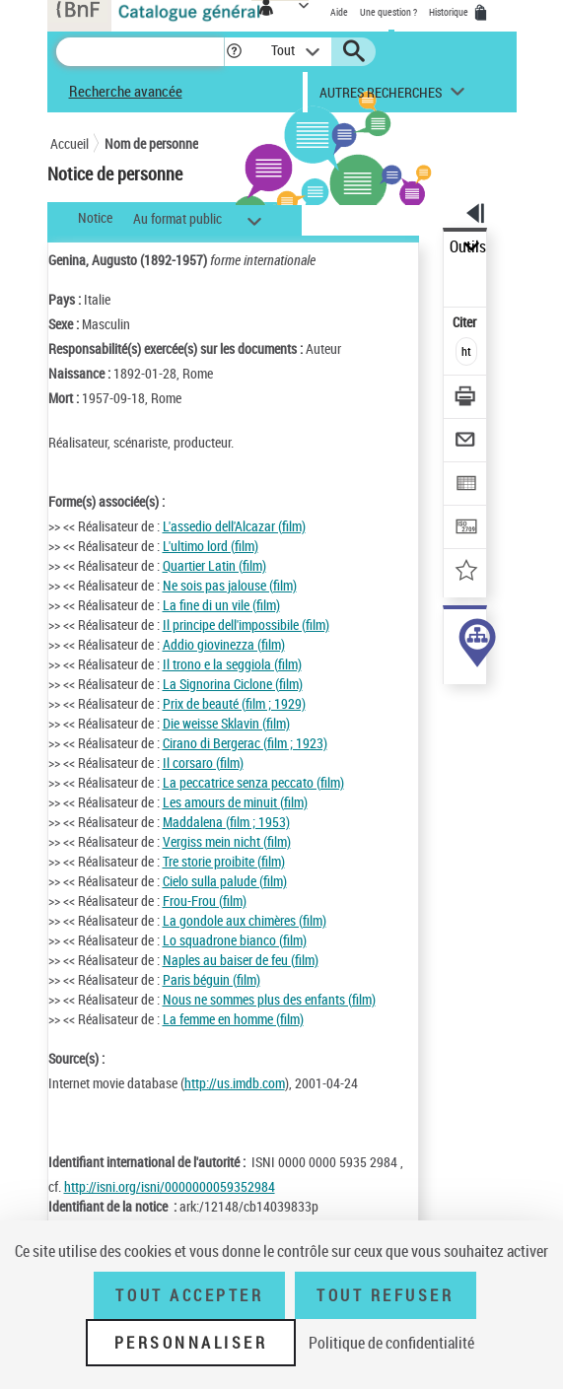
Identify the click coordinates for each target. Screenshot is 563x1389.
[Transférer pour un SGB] (466, 529)
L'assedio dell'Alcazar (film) (234, 526)
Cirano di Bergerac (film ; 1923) (245, 742)
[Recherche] (140, 51)
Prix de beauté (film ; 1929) (234, 703)
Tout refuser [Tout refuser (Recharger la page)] (385, 1295)
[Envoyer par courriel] (466, 442)
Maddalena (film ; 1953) (226, 821)
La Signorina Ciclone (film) (233, 683)
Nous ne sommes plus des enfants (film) (269, 999)
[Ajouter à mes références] (466, 572)
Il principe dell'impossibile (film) (246, 624)
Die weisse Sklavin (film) (226, 723)
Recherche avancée (125, 91)
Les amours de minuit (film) (235, 802)
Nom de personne (151, 143)
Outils (468, 247)
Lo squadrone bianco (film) (235, 940)
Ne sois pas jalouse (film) (230, 585)
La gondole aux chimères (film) (244, 920)
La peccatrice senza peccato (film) (253, 782)
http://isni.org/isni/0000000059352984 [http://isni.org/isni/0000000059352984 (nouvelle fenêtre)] (169, 1186)
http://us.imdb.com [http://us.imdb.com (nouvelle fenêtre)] (234, 1083)
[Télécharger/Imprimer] (466, 398)
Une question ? (388, 12)
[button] (234, 51)
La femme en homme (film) (233, 1018)
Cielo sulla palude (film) (225, 880)
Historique (449, 12)
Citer (466, 322)
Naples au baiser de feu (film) (240, 959)
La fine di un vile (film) (221, 604)
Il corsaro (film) (203, 762)
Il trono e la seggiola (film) (232, 664)
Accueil (69, 143)
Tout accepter (189, 1295)
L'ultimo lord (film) (210, 545)
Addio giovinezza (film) (224, 644)
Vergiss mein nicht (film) (227, 841)
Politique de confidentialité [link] (391, 1343)
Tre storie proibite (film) (224, 861)
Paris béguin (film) (211, 979)
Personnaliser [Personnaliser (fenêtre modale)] (191, 1343)
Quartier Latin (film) (214, 565)
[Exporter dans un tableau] (466, 485)
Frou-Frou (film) (204, 900)
